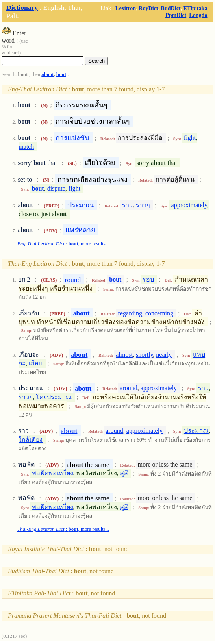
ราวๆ (143, 205)
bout (61, 74)
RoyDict (148, 8)
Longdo (198, 15)
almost (124, 354)
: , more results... (63, 243)
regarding (130, 313)
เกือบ (36, 363)
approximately (189, 205)
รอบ (148, 279)
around (128, 388)
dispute (56, 188)
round (73, 279)
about (47, 74)
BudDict (171, 8)
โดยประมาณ (54, 397)
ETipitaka (195, 8)
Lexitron (125, 8)
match (26, 146)
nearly (164, 354)
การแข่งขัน (72, 138)
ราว (127, 205)
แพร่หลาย (80, 230)
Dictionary (22, 7)
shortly (144, 354)
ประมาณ (80, 205)
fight (190, 138)
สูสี (124, 473)
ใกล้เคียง (31, 439)
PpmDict (175, 15)
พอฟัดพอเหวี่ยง (52, 473)
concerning (159, 313)
